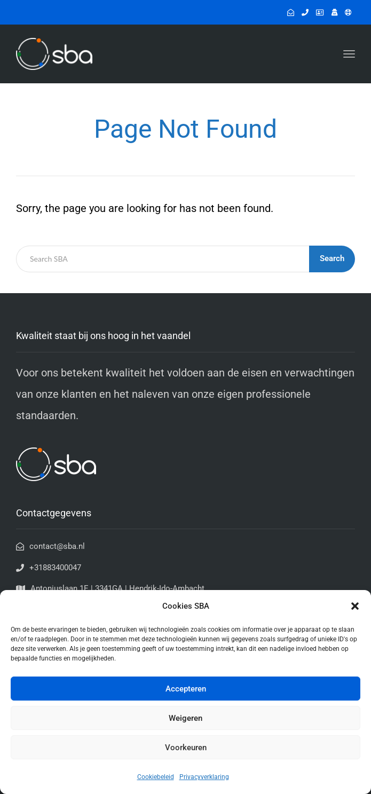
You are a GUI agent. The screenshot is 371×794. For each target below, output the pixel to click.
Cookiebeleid (155, 777)
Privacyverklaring (204, 777)
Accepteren (185, 689)
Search (332, 258)
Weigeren (185, 718)
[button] (355, 606)
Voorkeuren (186, 747)
